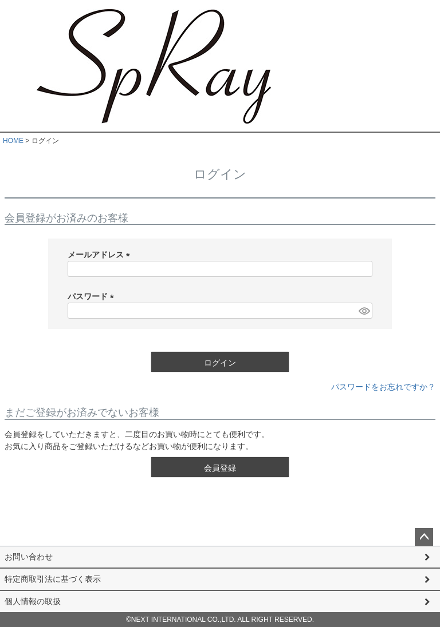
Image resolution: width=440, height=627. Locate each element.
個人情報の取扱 (33, 601)
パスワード (93, 296)
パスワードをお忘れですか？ (383, 386)
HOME (13, 141)
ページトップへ (424, 537)
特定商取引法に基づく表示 (53, 579)
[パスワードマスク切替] (364, 310)
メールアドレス (101, 254)
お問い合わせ (29, 556)
